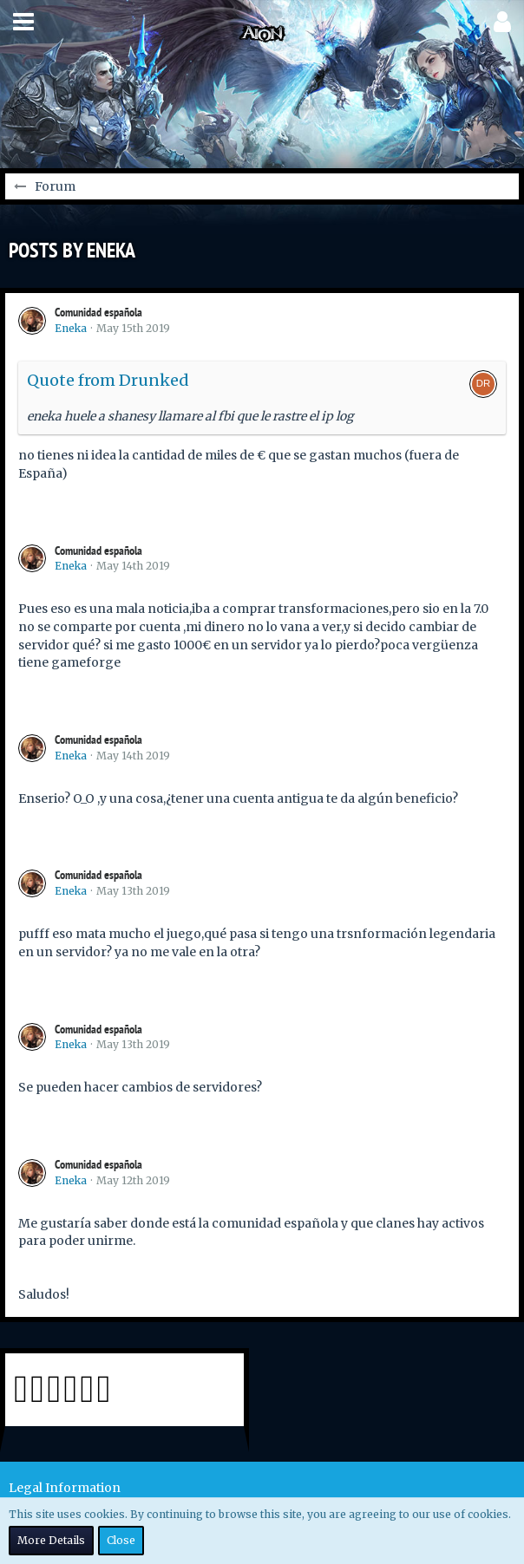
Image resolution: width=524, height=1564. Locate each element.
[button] (23, 22)
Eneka (71, 328)
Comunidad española (98, 312)
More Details (51, 1540)
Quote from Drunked (108, 380)
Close (121, 1540)
